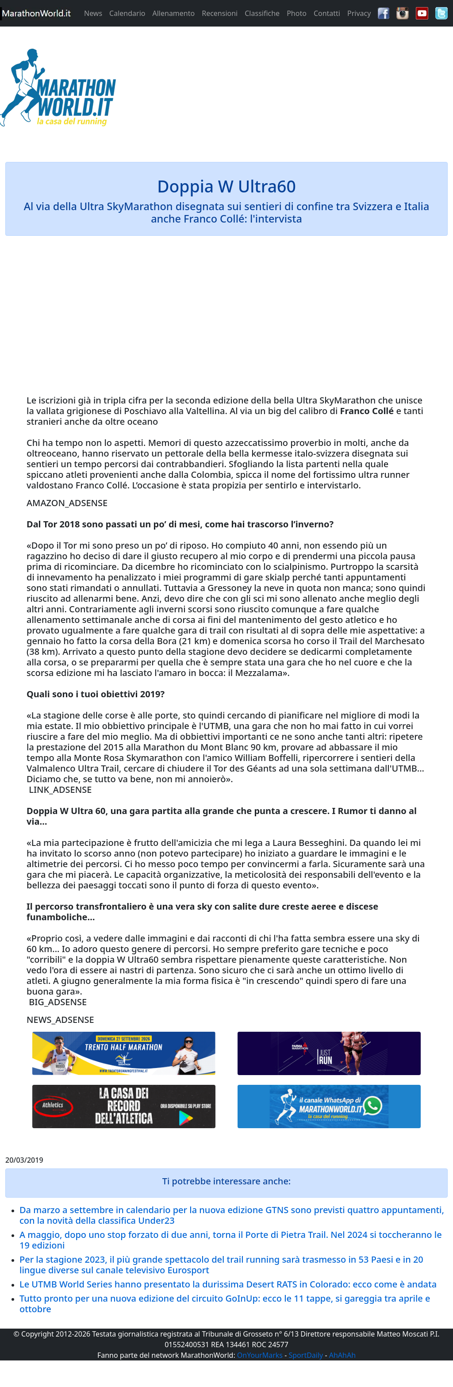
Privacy (359, 13)
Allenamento (173, 13)
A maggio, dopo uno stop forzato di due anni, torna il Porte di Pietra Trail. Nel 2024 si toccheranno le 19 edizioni (230, 1240)
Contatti (327, 13)
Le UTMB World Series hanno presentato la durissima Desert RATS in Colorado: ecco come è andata (228, 1284)
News (93, 13)
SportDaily (305, 1355)
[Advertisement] (283, 90)
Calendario (127, 13)
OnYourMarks (260, 1355)
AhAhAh (342, 1355)
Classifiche (262, 13)
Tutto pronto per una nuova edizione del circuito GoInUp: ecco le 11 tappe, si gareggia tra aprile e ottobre (224, 1303)
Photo (297, 13)
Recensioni (220, 13)
